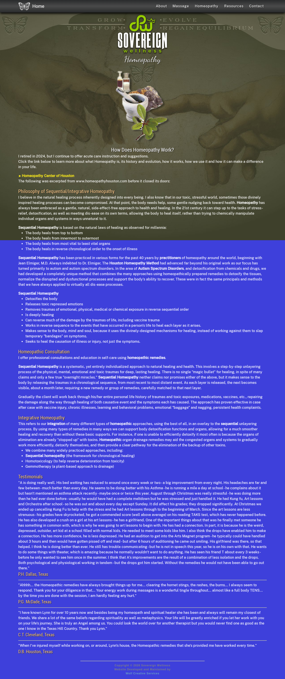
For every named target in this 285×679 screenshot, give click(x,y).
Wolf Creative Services (142, 673)
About (161, 6)
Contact (256, 6)
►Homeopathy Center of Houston (46, 176)
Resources (234, 6)
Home (31, 6)
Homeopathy (206, 6)
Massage (181, 6)
